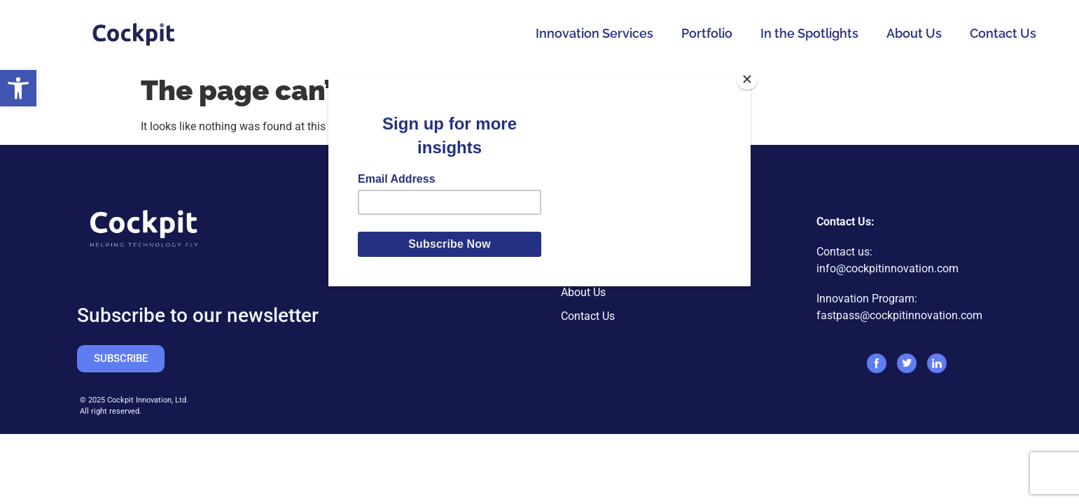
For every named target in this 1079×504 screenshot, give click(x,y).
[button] (18, 88)
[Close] (747, 79)
